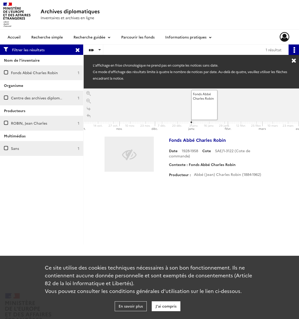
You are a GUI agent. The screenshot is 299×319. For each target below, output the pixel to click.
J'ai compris (166, 306)
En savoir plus (131, 306)
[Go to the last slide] (89, 109)
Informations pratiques (185, 37)
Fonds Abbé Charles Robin (34, 72)
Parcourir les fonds (138, 37)
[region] (191, 166)
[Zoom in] (89, 94)
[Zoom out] (89, 102)
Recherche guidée (89, 37)
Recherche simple (47, 37)
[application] (191, 110)
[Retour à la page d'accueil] (89, 117)
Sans (15, 148)
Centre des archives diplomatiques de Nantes (51, 97)
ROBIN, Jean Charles (29, 123)
